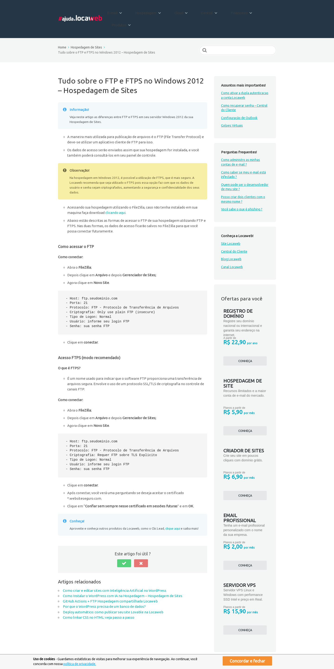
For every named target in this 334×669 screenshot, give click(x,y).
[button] (124, 547)
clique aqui (172, 513)
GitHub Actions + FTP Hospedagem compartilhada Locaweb (110, 585)
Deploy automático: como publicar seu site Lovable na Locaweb (113, 596)
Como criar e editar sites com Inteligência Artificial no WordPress (114, 574)
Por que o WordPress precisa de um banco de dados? (104, 591)
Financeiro (233, 11)
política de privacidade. (79, 664)
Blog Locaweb (231, 243)
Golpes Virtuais (232, 110)
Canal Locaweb (232, 251)
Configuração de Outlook (239, 102)
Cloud (181, 11)
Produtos (262, 11)
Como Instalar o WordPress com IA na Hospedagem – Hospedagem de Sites (122, 580)
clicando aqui (115, 197)
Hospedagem (153, 11)
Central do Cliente (234, 236)
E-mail (123, 11)
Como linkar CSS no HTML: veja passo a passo (98, 602)
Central (205, 11)
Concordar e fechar (247, 661)
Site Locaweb (230, 228)
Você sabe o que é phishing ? (241, 193)
